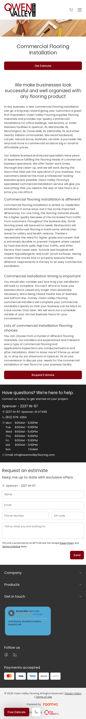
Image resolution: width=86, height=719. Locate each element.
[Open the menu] (80, 10)
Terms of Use (44, 696)
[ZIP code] (67, 516)
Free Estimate (17, 712)
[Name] (43, 494)
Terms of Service (11, 546)
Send (77, 555)
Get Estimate (43, 65)
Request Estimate (43, 375)
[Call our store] (36, 712)
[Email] (43, 505)
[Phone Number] (25, 516)
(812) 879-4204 (16, 417)
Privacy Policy (67, 543)
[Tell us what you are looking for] (43, 531)
